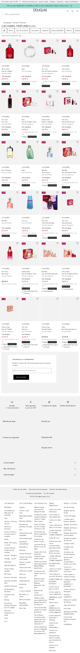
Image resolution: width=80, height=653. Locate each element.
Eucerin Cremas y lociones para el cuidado (10, 534)
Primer (21, 588)
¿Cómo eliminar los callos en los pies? (55, 526)
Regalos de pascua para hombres (70, 534)
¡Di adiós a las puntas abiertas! (69, 553)
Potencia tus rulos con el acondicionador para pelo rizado (55, 544)
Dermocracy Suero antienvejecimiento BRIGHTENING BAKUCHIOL (40, 565)
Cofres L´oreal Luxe (24, 512)
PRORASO (7, 562)
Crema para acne (25, 567)
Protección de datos (20, 489)
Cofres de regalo (70, 516)
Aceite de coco (54, 538)
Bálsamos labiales (25, 521)
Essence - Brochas (10, 577)
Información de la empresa (38, 489)
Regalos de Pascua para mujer (70, 529)
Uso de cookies (49, 493)
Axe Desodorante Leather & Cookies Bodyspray (40, 610)
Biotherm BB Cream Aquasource (38, 593)
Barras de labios (25, 599)
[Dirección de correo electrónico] (32, 370)
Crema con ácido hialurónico (55, 511)
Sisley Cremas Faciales (9, 570)
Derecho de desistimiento (58, 489)
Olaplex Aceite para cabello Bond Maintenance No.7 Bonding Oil (40, 601)
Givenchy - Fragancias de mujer (9, 613)
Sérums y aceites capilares (25, 563)
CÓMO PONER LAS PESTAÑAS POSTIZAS (55, 581)
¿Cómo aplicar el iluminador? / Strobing (55, 618)
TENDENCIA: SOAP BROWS (55, 598)
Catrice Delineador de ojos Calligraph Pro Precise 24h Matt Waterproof (40, 630)
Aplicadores (23, 547)
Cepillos (22, 507)
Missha (6, 600)
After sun (22, 574)
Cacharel (15, 23)
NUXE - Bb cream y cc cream (10, 544)
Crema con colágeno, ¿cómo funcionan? (70, 569)
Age (5, 518)
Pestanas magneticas (68, 596)
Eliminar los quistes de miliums (70, 601)
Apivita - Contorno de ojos (10, 523)
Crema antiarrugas (25, 538)
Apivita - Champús (10, 555)
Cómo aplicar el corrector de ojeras (55, 575)
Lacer (6, 618)
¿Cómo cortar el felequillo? (69, 591)
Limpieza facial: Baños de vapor (54, 552)
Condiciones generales (34, 493)
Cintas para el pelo (25, 571)
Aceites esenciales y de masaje (25, 558)
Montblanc (8, 507)
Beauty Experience (71, 2)
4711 (6, 621)
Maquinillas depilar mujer (25, 517)
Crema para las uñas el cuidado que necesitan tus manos (55, 639)
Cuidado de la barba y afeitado (69, 520)
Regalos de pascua (70, 524)
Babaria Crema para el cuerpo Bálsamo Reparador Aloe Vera (39, 583)
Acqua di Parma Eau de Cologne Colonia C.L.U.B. (39, 527)
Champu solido (69, 543)
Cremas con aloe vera (55, 521)
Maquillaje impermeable (23, 604)
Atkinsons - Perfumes (8, 528)
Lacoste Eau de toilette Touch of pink (39, 573)
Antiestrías (22, 584)
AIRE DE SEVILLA (10, 565)
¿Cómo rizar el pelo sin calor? (54, 588)
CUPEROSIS (68, 624)
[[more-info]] (11, 35)
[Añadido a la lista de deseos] (17, 40)
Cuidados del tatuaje (68, 548)
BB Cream (7, 574)
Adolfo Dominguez (10, 586)
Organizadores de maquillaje (25, 534)
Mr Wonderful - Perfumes (9, 591)
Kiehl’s (6, 539)
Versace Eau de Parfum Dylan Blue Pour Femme (40, 534)
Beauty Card (43, 2)
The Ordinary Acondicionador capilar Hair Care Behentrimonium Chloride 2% (40, 619)
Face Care (22, 608)
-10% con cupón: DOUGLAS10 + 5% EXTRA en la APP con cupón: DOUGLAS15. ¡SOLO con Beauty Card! (37, 6)
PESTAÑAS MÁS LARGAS (54, 565)
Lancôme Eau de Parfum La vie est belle (40, 547)
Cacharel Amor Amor (9, 596)
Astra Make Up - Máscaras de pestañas (9, 513)
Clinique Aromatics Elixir (10, 582)
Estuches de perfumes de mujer (25, 526)
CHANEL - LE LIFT (10, 559)
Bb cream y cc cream (24, 595)
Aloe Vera (52, 650)
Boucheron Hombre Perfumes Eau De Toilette (10, 605)
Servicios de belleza (29, 2)
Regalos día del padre (69, 512)
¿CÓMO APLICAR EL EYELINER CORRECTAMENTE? (55, 533)
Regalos (60, 2)
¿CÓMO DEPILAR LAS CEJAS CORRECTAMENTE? (55, 558)
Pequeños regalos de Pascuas (70, 539)
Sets (20, 530)
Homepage (7, 23)
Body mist (22, 577)
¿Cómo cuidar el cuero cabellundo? (55, 593)
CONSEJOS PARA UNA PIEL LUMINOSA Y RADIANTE (70, 583)
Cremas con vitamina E (53, 631)
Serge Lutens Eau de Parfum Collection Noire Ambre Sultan (40, 555)
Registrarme (21, 377)
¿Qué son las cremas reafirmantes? (53, 625)
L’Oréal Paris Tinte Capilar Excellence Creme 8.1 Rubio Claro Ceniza (40, 518)
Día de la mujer (69, 507)
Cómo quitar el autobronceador (69, 576)
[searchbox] (40, 14)
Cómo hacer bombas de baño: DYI (70, 619)
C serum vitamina (25, 591)
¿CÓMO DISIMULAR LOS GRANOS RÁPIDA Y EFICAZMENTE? (55, 609)
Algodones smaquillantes (24, 543)
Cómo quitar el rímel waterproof (54, 516)
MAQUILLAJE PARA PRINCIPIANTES (70, 613)
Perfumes (22, 550)
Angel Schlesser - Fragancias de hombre (10, 550)
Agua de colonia (69, 605)
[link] (10, 61)
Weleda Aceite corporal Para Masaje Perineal (39, 509)
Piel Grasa (67, 608)
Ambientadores (24, 581)
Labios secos (53, 602)
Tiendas (52, 2)
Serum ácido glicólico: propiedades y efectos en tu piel (70, 561)
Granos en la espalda (53, 646)
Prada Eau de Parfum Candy (39, 540)
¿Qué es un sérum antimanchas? (55, 570)
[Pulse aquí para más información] (71, 5)
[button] (40, 463)
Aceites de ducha (25, 554)
